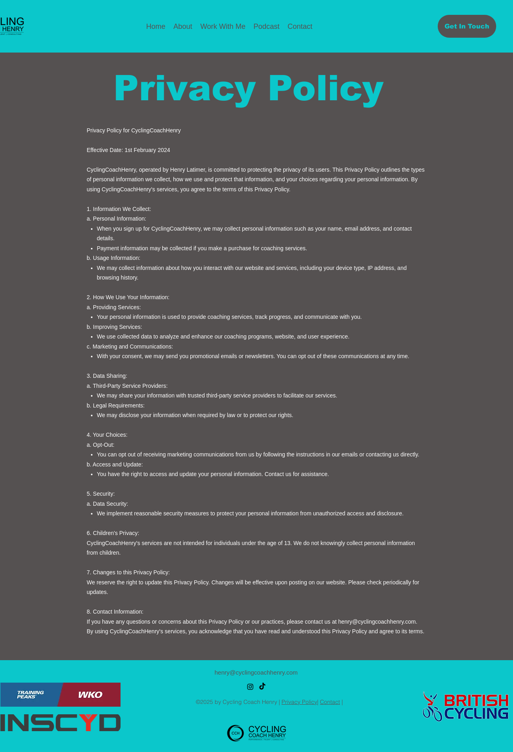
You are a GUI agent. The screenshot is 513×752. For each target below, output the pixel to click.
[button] (222, 26)
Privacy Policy (299, 701)
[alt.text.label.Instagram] (250, 687)
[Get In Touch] (467, 26)
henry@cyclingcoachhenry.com (377, 621)
